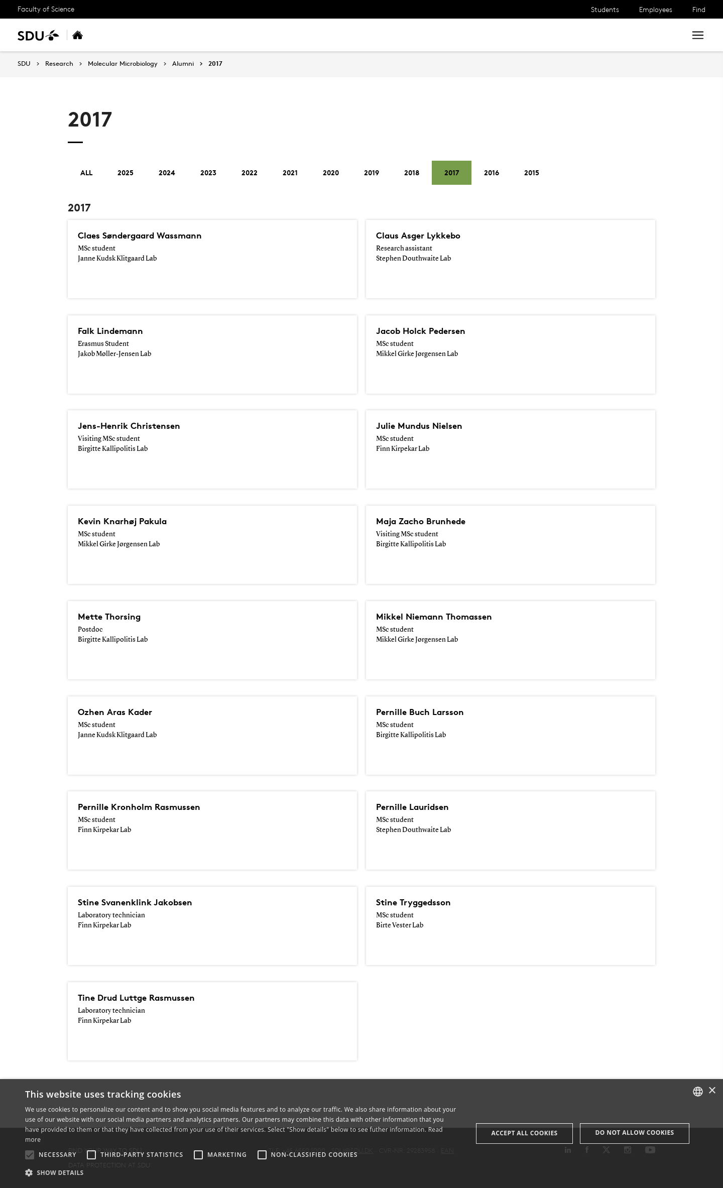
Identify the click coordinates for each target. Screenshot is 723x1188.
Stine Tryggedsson (418, 902)
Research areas (156, 35)
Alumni (356, 35)
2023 (208, 172)
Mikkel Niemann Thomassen (440, 616)
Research (59, 63)
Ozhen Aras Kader (119, 712)
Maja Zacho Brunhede (426, 521)
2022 (250, 172)
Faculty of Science (46, 9)
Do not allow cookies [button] (634, 1132)
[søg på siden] (588, 35)
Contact (314, 35)
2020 (331, 172)
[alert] (361, 1133)
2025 (125, 172)
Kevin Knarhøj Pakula (127, 521)
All (86, 172)
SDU (24, 63)
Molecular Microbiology (123, 63)
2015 (531, 172)
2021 (290, 172)
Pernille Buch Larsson (424, 712)
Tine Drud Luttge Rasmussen (144, 997)
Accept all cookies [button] (525, 1133)
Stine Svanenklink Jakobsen (141, 902)
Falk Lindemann (114, 330)
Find (698, 9)
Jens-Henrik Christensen (134, 425)
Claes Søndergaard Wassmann (148, 235)
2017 (215, 63)
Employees (655, 9)
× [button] (711, 1091)
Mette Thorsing (113, 616)
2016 (491, 172)
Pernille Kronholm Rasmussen (145, 806)
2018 (411, 172)
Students (605, 9)
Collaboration (261, 35)
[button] (30, 1155)
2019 (371, 172)
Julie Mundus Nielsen (424, 425)
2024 (167, 172)
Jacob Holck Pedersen (426, 330)
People (209, 35)
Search (659, 35)
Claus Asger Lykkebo (423, 235)
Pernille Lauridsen (416, 806)
